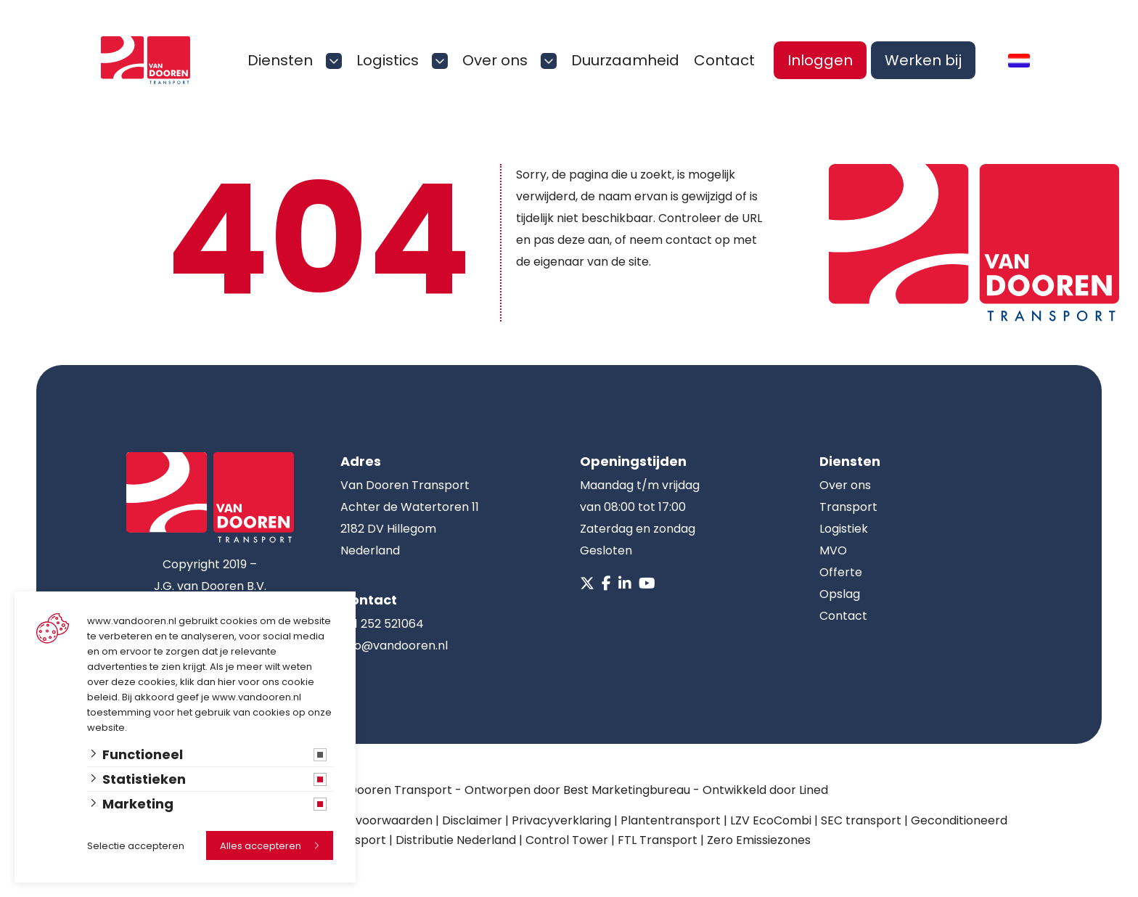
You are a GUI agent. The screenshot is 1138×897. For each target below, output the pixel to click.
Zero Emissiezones (759, 840)
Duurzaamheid (625, 60)
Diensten (280, 60)
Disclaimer (472, 820)
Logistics (387, 60)
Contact (724, 60)
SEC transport (861, 820)
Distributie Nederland (456, 840)
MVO (833, 550)
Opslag (839, 594)
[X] (587, 583)
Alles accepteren (260, 846)
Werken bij (923, 60)
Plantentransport (671, 820)
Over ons (495, 60)
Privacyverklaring (561, 820)
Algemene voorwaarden (363, 820)
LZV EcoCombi (770, 820)
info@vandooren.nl (394, 645)
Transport (848, 507)
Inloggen (820, 60)
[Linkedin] (624, 583)
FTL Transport (657, 840)
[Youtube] (647, 583)
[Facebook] (606, 583)
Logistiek (843, 528)
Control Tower (566, 840)
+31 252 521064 (382, 623)
